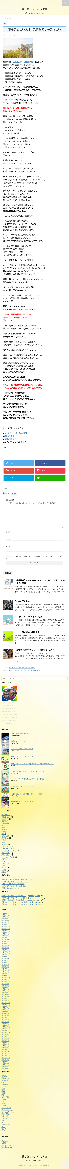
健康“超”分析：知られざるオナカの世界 (22, 668)
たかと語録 (6, 863)
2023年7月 (5, 988)
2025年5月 (5, 941)
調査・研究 (6, 853)
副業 (3, 840)
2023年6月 (5, 990)
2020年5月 (5, 1068)
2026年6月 (5, 914)
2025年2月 (5, 948)
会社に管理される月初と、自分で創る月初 (17, 879)
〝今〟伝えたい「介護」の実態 (22, 749)
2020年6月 (5, 1066)
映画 (3, 829)
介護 (3, 827)
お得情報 (5, 823)
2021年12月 (6, 1028)
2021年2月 (5, 1049)
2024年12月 (6, 952)
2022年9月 (5, 1009)
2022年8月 (5, 1011)
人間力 (4, 844)
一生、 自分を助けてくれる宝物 (13, 884)
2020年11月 (6, 1055)
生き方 (4, 825)
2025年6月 (5, 939)
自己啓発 (5, 819)
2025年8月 (5, 935)
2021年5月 (5, 1043)
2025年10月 (6, 931)
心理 (3, 870)
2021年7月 (5, 1039)
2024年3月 (5, 971)
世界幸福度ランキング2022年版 (22, 786)
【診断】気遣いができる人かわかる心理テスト (27, 771)
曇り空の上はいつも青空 (34, 9)
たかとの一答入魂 (8, 857)
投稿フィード (6, 1143)
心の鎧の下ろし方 (22, 601)
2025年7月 (5, 937)
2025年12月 (6, 927)
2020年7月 (5, 1064)
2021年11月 (6, 1030)
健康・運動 (6, 836)
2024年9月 (5, 958)
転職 (3, 832)
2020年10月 (6, 1058)
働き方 (4, 867)
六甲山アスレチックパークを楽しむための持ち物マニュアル (32, 764)
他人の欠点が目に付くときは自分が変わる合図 (24, 670)
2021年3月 (5, 1047)
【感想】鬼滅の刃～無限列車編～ (14, 896)
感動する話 (6, 817)
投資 (3, 821)
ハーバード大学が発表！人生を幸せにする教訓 (27, 779)
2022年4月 (5, 1020)
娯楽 (3, 842)
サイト (8, 546)
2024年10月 (6, 956)
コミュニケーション (9, 851)
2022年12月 (6, 1003)
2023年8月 (5, 986)
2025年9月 (5, 933)
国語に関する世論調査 (23, 62)
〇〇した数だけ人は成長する (27, 632)
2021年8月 (5, 1036)
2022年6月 (5, 1015)
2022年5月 (5, 1017)
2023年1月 (5, 1001)
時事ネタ (5, 838)
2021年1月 (5, 1051)
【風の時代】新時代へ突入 (20, 734)
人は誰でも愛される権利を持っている (15, 882)
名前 (8, 532)
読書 (6, 488)
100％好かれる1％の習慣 (15, 433)
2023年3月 (5, 996)
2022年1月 (5, 1026)
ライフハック (6, 846)
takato (13, 493)
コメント (9, 506)
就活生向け (6, 815)
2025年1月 (5, 950)
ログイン (5, 1141)
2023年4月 (5, 994)
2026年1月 (5, 924)
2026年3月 (5, 920)
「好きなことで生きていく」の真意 (14, 898)
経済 (3, 865)
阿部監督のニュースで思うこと (13, 888)
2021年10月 (6, 1032)
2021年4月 (5, 1045)
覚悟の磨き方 (10, 439)
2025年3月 (5, 946)
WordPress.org (7, 1147)
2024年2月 (5, 973)
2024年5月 (5, 967)
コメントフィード (8, 1145)
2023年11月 (6, 979)
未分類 (4, 872)
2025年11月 (6, 929)
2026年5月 (5, 916)
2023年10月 (6, 982)
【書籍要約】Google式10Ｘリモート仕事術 (26, 794)
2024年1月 (5, 975)
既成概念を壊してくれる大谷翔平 (23, 801)
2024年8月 (5, 960)
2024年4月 (5, 969)
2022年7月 (5, 1013)
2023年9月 (5, 984)
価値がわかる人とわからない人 (22, 756)
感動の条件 (9, 436)
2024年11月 (6, 954)
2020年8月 (5, 1062)
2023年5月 (5, 992)
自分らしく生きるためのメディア (35, 1160)
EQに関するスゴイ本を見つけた (28, 617)
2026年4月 (5, 918)
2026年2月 (5, 922)
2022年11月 (6, 1005)
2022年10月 (6, 1007)
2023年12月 (6, 977)
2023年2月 (5, 998)
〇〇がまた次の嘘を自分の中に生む (14, 886)
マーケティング (7, 848)
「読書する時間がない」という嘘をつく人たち (35, 650)
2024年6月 (5, 965)
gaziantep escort (34, 896)
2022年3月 (5, 1022)
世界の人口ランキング (19, 741)
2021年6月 (5, 1041)
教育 (3, 859)
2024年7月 (5, 962)
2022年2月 (5, 1024)
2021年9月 (5, 1034)
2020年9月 (5, 1060)
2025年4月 (5, 943)
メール (8, 539)
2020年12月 (6, 1053)
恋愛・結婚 (6, 855)
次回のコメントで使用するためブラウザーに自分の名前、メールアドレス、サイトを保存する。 (34, 557)
